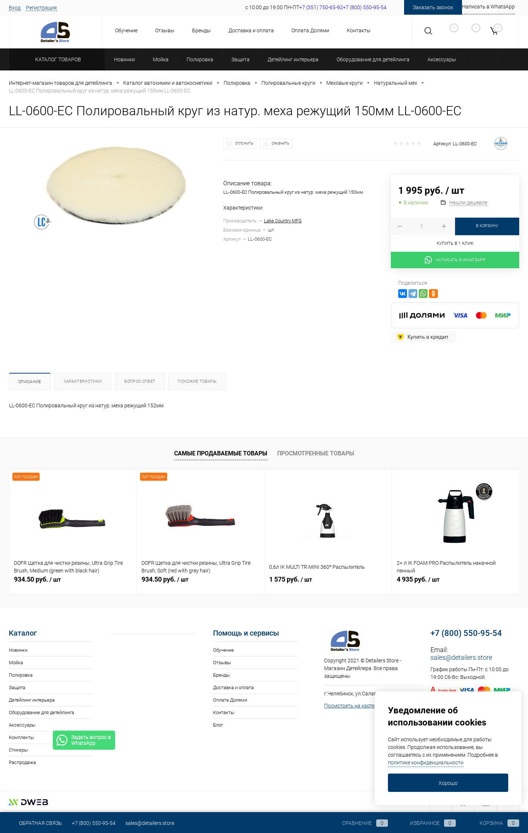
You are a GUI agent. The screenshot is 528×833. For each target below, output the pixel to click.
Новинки (18, 650)
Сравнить (280, 143)
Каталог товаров (57, 59)
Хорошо (448, 783)
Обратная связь (35, 823)
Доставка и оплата (251, 30)
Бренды (201, 30)
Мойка (16, 662)
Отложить (244, 143)
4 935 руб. (418, 579)
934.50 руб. (37, 579)
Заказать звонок (433, 7)
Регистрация (41, 8)
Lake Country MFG (283, 220)
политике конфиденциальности (425, 762)
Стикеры (18, 750)
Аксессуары (22, 725)
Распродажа (22, 762)
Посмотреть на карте (349, 706)
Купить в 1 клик (455, 243)
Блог (218, 725)
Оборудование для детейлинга (41, 712)
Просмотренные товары (315, 453)
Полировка (21, 675)
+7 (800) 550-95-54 (466, 633)
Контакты (359, 30)
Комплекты (21, 737)
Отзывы (165, 30)
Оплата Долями (310, 30)
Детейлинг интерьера (32, 700)
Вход (15, 8)
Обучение (126, 30)
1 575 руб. (290, 579)
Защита (17, 687)
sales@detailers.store (461, 657)
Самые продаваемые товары (220, 453)
